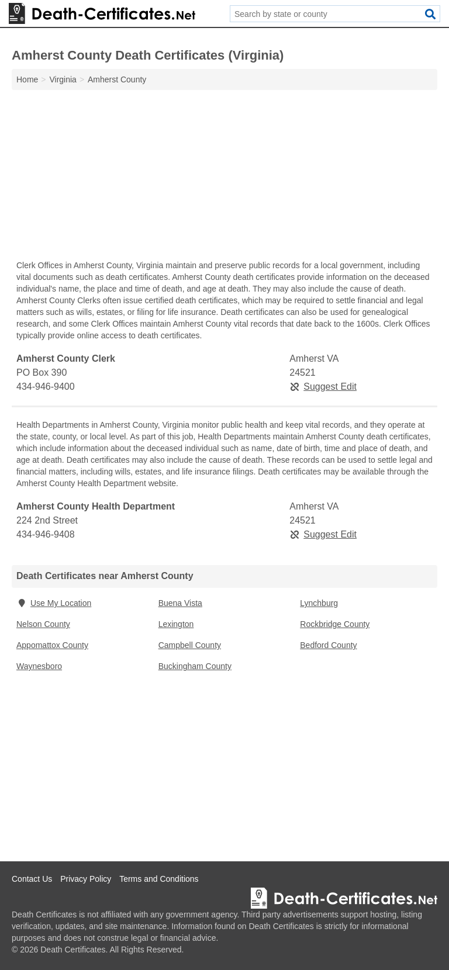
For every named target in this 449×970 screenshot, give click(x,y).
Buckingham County (195, 666)
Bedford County (328, 645)
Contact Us (32, 879)
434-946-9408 (45, 534)
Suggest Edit (323, 387)
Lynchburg (319, 603)
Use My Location (53, 603)
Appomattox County (52, 645)
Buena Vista (180, 603)
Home (27, 79)
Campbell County (189, 645)
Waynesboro (39, 666)
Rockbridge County (334, 624)
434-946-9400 (45, 387)
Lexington (176, 624)
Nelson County (43, 624)
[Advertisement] (224, 177)
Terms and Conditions (158, 879)
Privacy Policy (85, 879)
